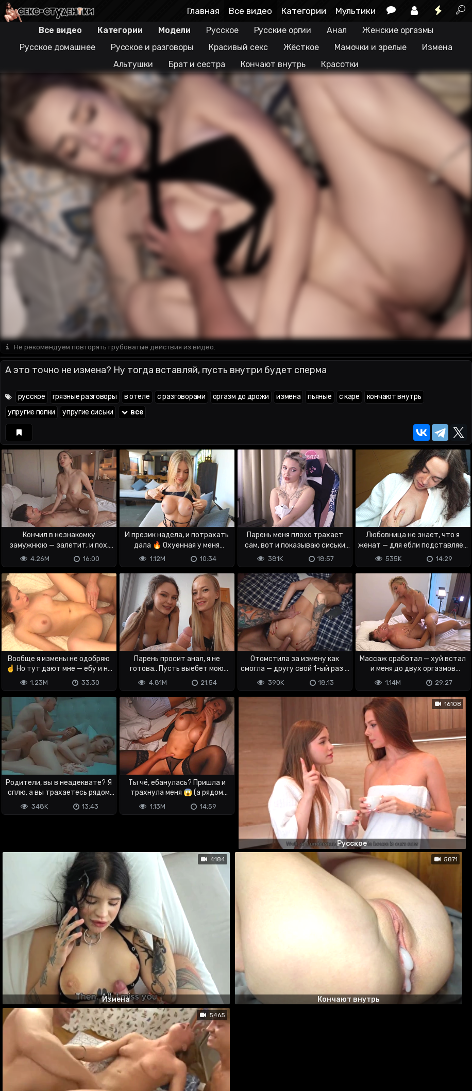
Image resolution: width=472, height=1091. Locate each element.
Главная (203, 11)
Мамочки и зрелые (370, 47)
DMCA (16, 1042)
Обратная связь (107, 1042)
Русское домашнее (57, 47)
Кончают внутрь (273, 64)
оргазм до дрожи (241, 397)
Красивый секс (238, 47)
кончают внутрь (394, 397)
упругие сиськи (87, 412)
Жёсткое (301, 47)
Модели (174, 30)
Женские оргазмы (398, 30)
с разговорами (181, 397)
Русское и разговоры (152, 47)
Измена (437, 47)
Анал (337, 30)
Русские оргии (283, 30)
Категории (303, 11)
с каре (349, 397)
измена (288, 397)
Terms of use (53, 1042)
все (132, 412)
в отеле (137, 397)
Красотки (340, 64)
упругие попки (31, 412)
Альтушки (133, 64)
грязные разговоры (85, 397)
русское (31, 397)
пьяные (319, 397)
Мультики (355, 11)
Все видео (250, 11)
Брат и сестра (196, 64)
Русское (222, 30)
